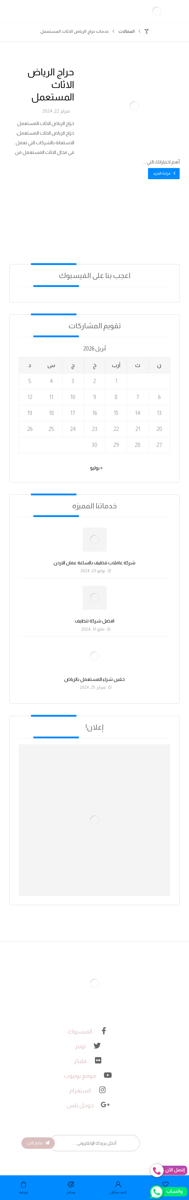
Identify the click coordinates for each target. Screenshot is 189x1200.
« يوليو (96, 467)
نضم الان (38, 1142)
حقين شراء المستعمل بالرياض (94, 679)
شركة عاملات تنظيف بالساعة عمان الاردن (94, 562)
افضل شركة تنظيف (94, 620)
